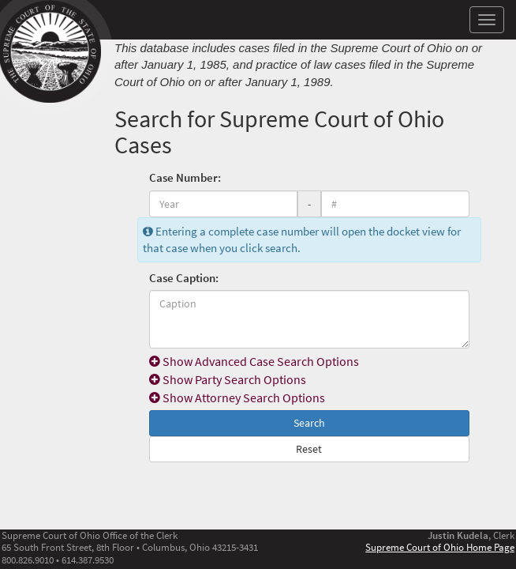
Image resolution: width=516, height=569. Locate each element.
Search (309, 423)
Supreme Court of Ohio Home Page (439, 547)
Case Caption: (184, 277)
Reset (309, 449)
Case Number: (185, 177)
